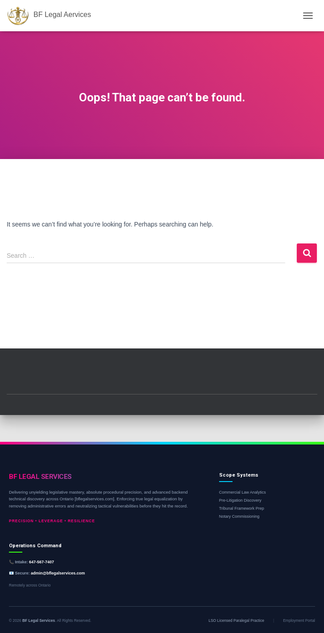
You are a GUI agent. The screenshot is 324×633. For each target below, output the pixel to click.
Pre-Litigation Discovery (240, 500)
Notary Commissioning (239, 516)
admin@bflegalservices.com (58, 573)
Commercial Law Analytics (242, 492)
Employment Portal (299, 620)
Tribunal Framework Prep (241, 508)
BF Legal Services (38, 620)
